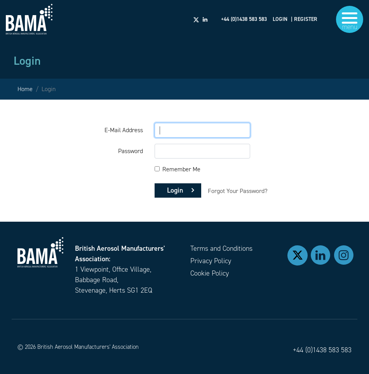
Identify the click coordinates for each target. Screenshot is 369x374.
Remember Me (181, 169)
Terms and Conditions (221, 248)
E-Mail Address (123, 130)
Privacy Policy (210, 260)
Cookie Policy (209, 273)
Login (175, 190)
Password (130, 151)
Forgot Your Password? (238, 191)
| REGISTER (304, 19)
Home (25, 89)
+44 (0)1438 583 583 (322, 350)
